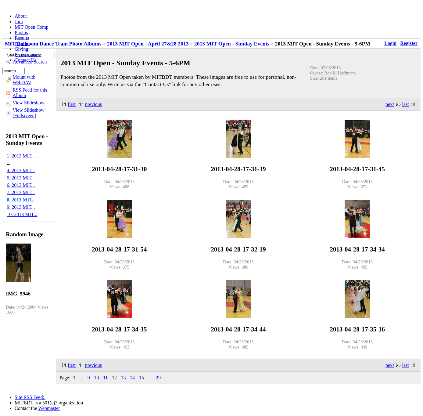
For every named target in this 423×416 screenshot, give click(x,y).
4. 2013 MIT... (21, 170)
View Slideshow (28, 102)
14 (132, 377)
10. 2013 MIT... (22, 214)
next (389, 104)
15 (141, 377)
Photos (21, 32)
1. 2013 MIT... (21, 155)
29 (158, 377)
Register (409, 43)
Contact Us (26, 60)
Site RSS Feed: (30, 397)
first (72, 104)
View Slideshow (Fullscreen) (28, 112)
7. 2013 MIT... (21, 192)
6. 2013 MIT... (21, 185)
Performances (28, 54)
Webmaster (49, 408)
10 (96, 377)
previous (93, 104)
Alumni (22, 43)
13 (123, 377)
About (21, 16)
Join (19, 21)
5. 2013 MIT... (21, 177)
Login (390, 43)
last (405, 104)
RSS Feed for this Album (30, 92)
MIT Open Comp (31, 27)
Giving (21, 49)
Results (22, 38)
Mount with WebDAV (24, 79)
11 (105, 377)
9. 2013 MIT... (21, 207)
